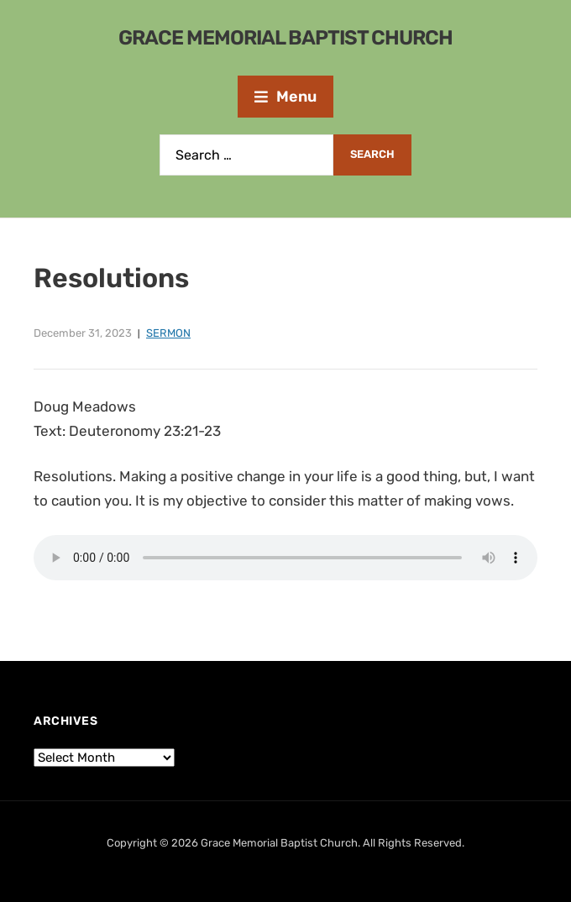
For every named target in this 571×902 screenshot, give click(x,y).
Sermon (168, 333)
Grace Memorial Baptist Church (285, 38)
